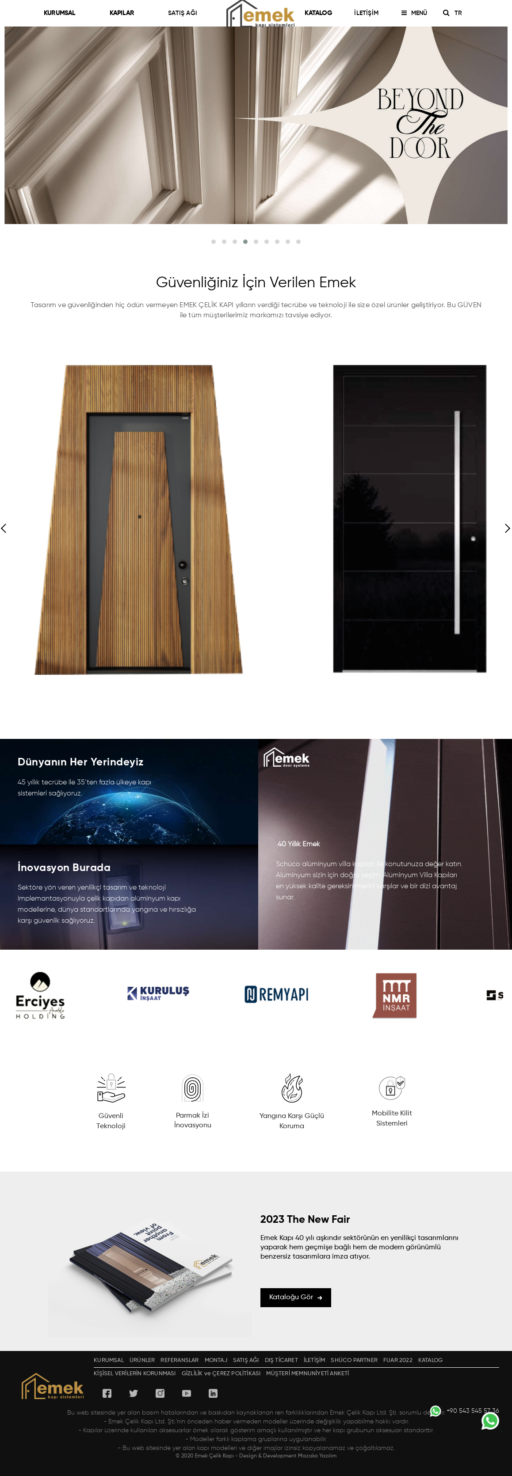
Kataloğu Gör (295, 1297)
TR (461, 13)
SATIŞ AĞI (182, 13)
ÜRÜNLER (142, 1360)
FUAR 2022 (398, 1360)
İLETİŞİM (366, 13)
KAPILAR (126, 13)
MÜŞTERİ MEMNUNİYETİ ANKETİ (307, 1374)
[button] (213, 241)
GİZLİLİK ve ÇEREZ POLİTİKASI (221, 1374)
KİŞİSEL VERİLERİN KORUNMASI (135, 1374)
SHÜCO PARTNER (354, 1360)
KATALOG (318, 13)
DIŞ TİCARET (281, 1360)
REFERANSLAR (179, 1360)
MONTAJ (216, 1360)
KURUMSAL (63, 13)
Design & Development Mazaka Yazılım (287, 1456)
